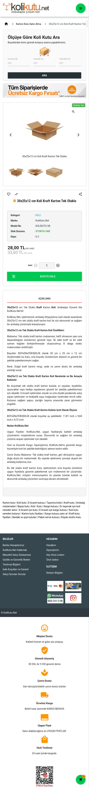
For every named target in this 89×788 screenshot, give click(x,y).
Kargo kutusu (51, 506)
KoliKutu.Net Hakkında (15, 550)
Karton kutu (9, 502)
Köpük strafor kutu (71, 517)
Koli (33, 506)
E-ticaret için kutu (28, 510)
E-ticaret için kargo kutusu (53, 510)
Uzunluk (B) (13, 59)
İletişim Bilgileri (54, 572)
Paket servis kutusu (48, 517)
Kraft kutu (69, 502)
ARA (44, 75)
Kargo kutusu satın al (56, 513)
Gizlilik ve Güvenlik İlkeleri (16, 559)
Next (78, 134)
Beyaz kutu (23, 506)
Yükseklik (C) (64, 59)
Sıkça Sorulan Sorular (14, 574)
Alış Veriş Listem (55, 554)
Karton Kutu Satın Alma (28, 24)
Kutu (39, 506)
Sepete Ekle (34, 276)
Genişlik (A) (38, 59)
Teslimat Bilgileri (12, 564)
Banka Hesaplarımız (13, 545)
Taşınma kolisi (54, 502)
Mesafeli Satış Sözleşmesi (17, 554)
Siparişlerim (52, 550)
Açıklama (44, 298)
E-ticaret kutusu (36, 502)
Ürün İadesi (52, 559)
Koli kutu (21, 502)
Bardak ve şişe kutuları (24, 517)
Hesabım (51, 545)
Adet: (30, 265)
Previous (10, 134)
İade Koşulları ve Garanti (16, 569)
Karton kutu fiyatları (32, 513)
